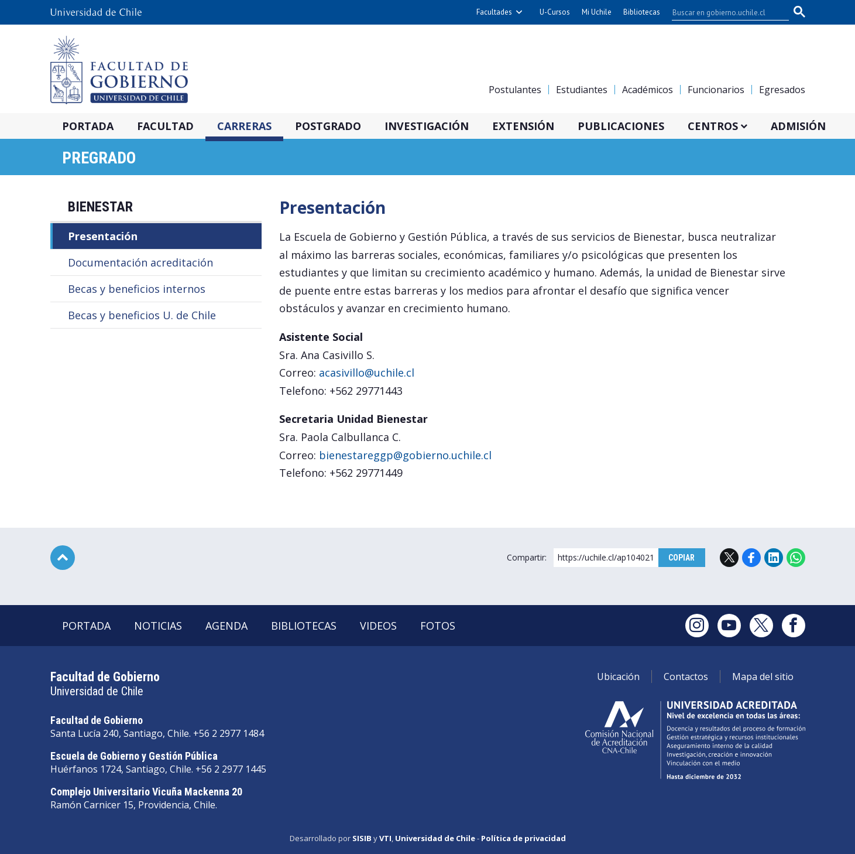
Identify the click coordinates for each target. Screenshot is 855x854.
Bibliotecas (641, 12)
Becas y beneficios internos (136, 289)
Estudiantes (581, 89)
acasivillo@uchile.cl (366, 372)
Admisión (798, 126)
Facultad (165, 126)
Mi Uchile (597, 12)
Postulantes (515, 89)
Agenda (226, 626)
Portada (88, 126)
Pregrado (99, 158)
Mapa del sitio (763, 676)
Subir (62, 557)
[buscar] (723, 12)
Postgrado (328, 126)
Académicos (647, 89)
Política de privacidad (523, 838)
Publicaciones (621, 126)
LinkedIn (773, 557)
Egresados (782, 89)
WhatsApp (796, 557)
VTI (385, 838)
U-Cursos (555, 12)
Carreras (244, 126)
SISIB (362, 838)
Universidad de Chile (435, 838)
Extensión (523, 126)
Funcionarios (716, 89)
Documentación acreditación (140, 262)
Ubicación (618, 676)
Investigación (426, 126)
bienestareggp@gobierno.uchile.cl (405, 455)
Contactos (686, 676)
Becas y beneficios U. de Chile (142, 315)
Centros (713, 126)
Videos (378, 626)
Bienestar (100, 207)
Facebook (751, 557)
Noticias (158, 626)
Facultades (494, 12)
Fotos (437, 626)
